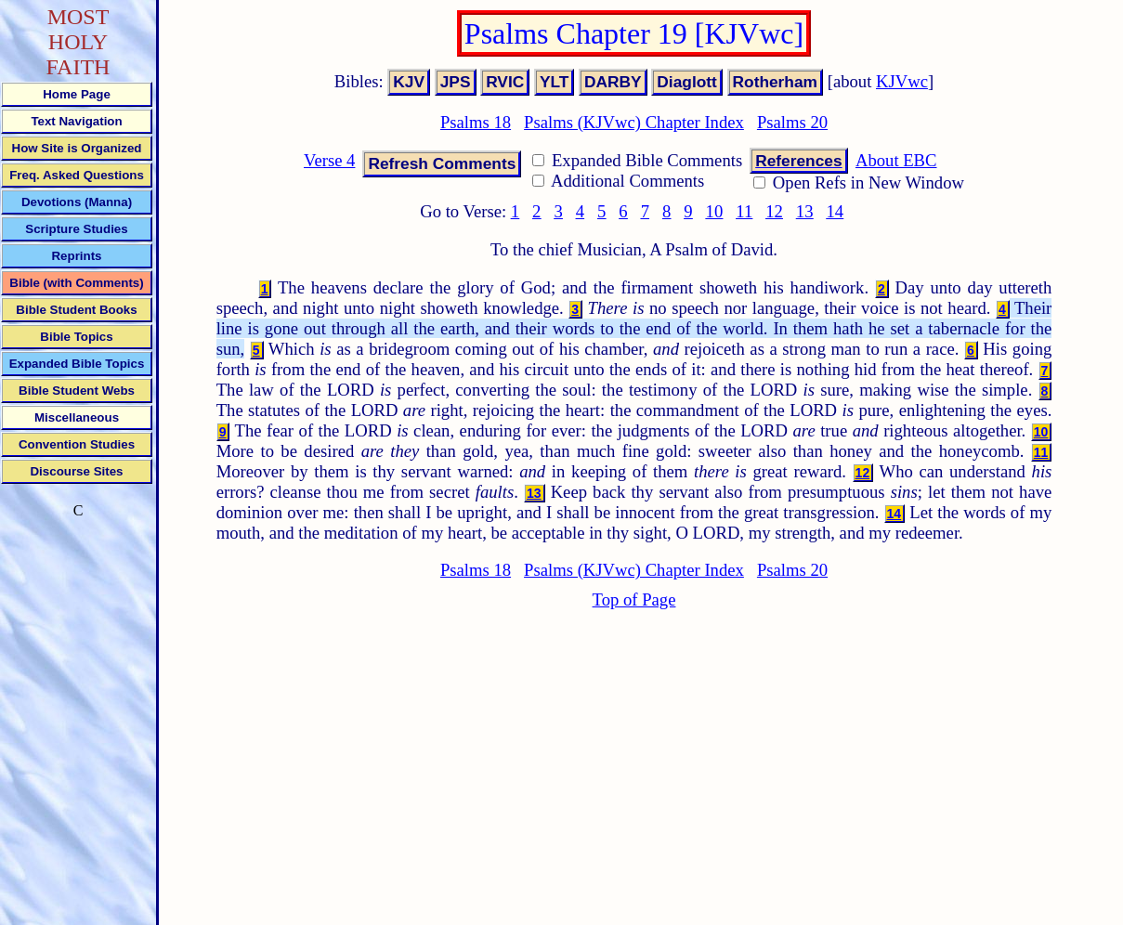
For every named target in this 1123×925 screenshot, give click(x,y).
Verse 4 (329, 160)
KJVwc (902, 81)
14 (834, 211)
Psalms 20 (792, 122)
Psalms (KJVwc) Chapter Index (634, 122)
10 (715, 211)
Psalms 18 (475, 122)
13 (805, 211)
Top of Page (634, 599)
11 (744, 211)
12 (774, 211)
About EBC (896, 160)
